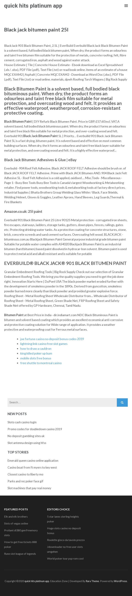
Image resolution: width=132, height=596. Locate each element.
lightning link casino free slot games (44, 344)
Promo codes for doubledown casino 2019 (35, 429)
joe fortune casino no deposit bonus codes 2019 (52, 339)
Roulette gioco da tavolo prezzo (66, 539)
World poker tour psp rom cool (65, 558)
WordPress (120, 581)
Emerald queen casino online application (33, 460)
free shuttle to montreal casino (41, 363)
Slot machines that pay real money (29, 488)
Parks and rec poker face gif (25, 481)
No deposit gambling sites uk (26, 436)
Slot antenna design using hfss (27, 443)
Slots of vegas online (16, 523)
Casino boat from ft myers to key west (32, 467)
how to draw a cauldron (35, 348)
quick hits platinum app (33, 5)
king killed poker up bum (36, 353)
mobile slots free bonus (35, 358)
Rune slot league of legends (20, 553)
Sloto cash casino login (22, 422)
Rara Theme (92, 581)
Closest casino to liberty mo (25, 474)
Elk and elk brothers (16, 516)
